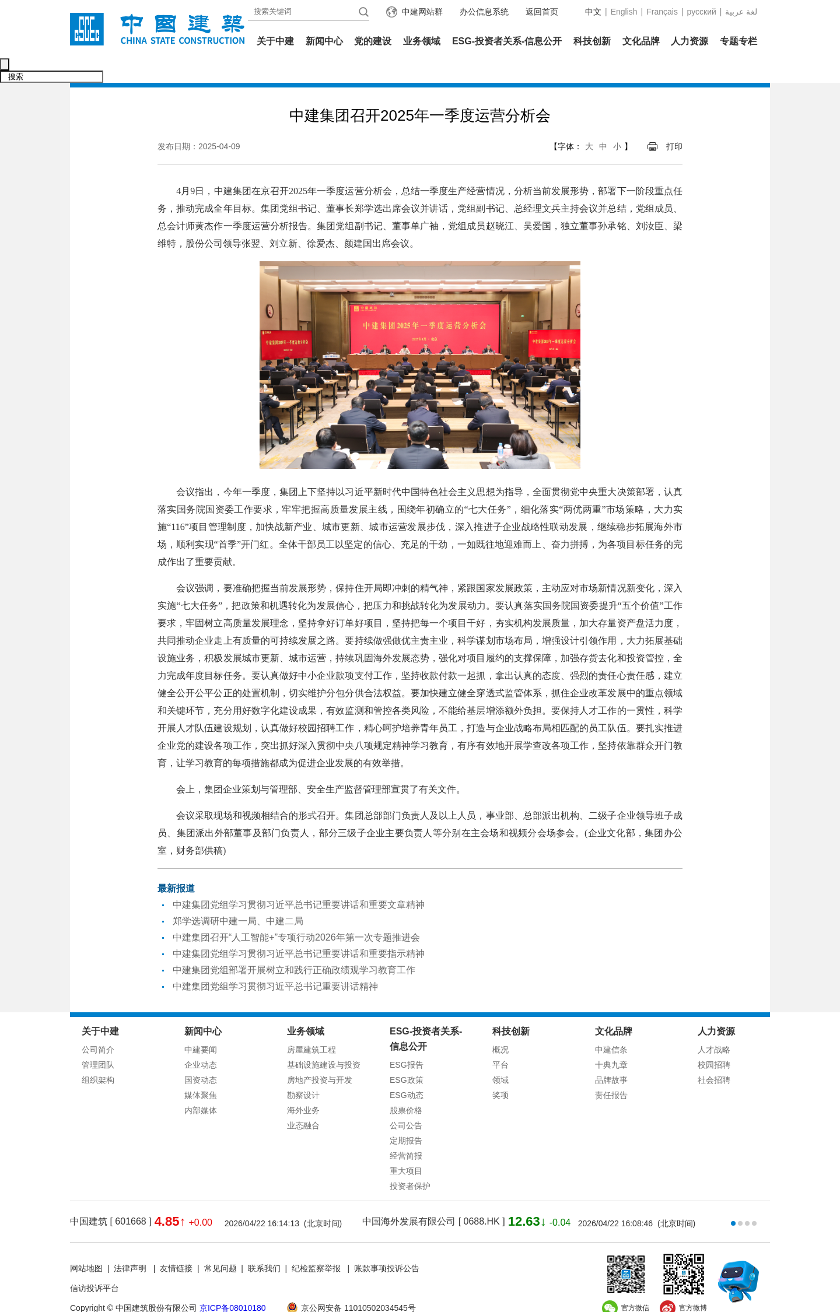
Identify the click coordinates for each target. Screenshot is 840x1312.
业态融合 (303, 1101)
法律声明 (131, 1243)
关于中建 (275, 41)
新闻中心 (324, 41)
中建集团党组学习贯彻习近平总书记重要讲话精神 (275, 962)
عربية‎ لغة (741, 11)
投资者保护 (410, 1161)
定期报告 (406, 1116)
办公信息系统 (484, 11)
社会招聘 (714, 1055)
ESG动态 (407, 1070)
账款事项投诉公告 (386, 1243)
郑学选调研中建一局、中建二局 (238, 896)
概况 (500, 1025)
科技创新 (592, 41)
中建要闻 (200, 1025)
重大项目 (406, 1146)
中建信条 (611, 1025)
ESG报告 (407, 1040)
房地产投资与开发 (319, 1055)
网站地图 (86, 1243)
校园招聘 (714, 1040)
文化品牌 (641, 41)
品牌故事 (611, 1055)
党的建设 (372, 41)
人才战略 (714, 1025)
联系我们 (264, 1243)
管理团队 (98, 1040)
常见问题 (220, 1243)
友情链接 (176, 1243)
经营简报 (406, 1131)
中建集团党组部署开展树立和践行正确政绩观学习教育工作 (294, 945)
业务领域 (421, 41)
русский (701, 11)
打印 (674, 122)
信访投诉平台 (94, 1263)
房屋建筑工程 (311, 1025)
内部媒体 (200, 1085)
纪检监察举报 (316, 1243)
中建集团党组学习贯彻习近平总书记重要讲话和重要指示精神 (299, 929)
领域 (500, 1055)
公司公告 (406, 1101)
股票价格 (406, 1085)
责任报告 (611, 1070)
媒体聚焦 (200, 1070)
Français (662, 11)
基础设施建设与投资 (323, 1040)
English (624, 11)
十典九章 (611, 1040)
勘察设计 (303, 1070)
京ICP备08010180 (233, 1283)
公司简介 (98, 1025)
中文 (593, 11)
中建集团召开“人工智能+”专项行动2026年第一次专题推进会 (296, 913)
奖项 (500, 1070)
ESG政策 (407, 1055)
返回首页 (542, 11)
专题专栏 (738, 41)
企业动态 (200, 1040)
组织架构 (98, 1055)
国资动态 (200, 1055)
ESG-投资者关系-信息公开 (507, 41)
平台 (500, 1040)
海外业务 (303, 1085)
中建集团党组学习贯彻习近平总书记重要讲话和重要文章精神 (299, 880)
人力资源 (689, 41)
